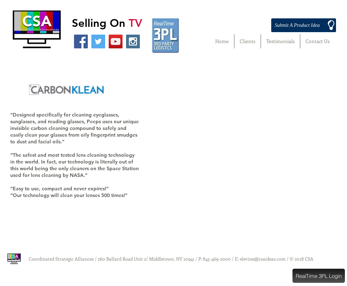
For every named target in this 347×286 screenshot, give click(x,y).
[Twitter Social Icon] (98, 41)
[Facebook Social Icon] (81, 41)
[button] (318, 276)
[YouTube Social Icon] (116, 41)
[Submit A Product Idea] (303, 25)
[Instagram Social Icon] (133, 41)
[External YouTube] (248, 131)
